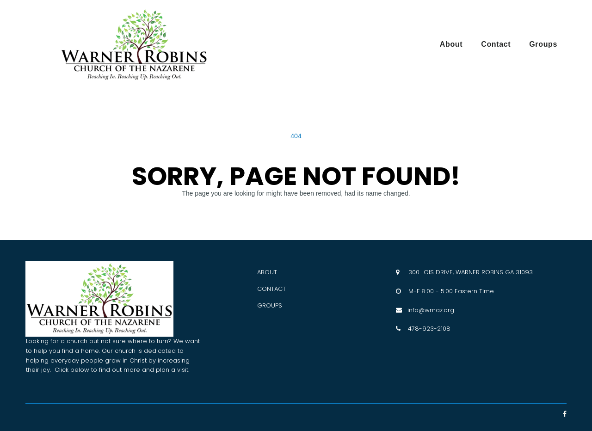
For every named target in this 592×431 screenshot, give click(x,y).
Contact (496, 44)
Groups (543, 44)
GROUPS (269, 305)
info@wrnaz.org (428, 310)
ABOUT (267, 272)
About (451, 44)
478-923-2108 (429, 328)
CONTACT (271, 288)
